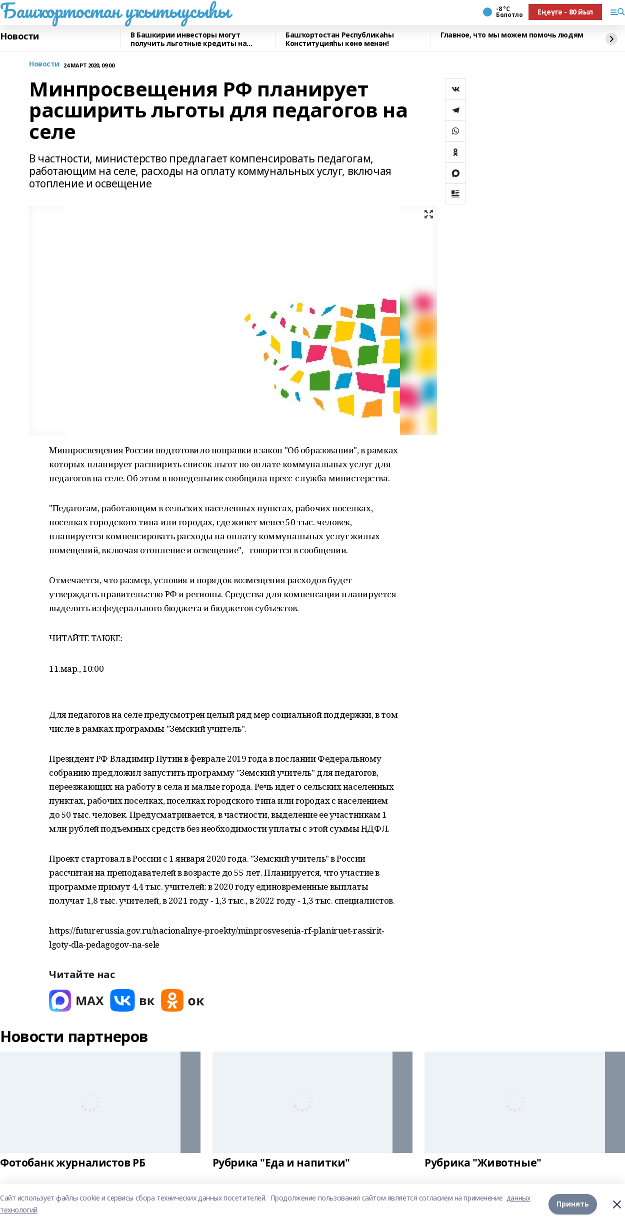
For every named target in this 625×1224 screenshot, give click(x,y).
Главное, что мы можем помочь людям (512, 35)
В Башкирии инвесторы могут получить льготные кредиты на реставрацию (188, 39)
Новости (19, 36)
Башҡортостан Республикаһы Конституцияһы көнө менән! (340, 39)
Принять (572, 1204)
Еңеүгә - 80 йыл (565, 11)
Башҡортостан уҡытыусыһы (115, 10)
